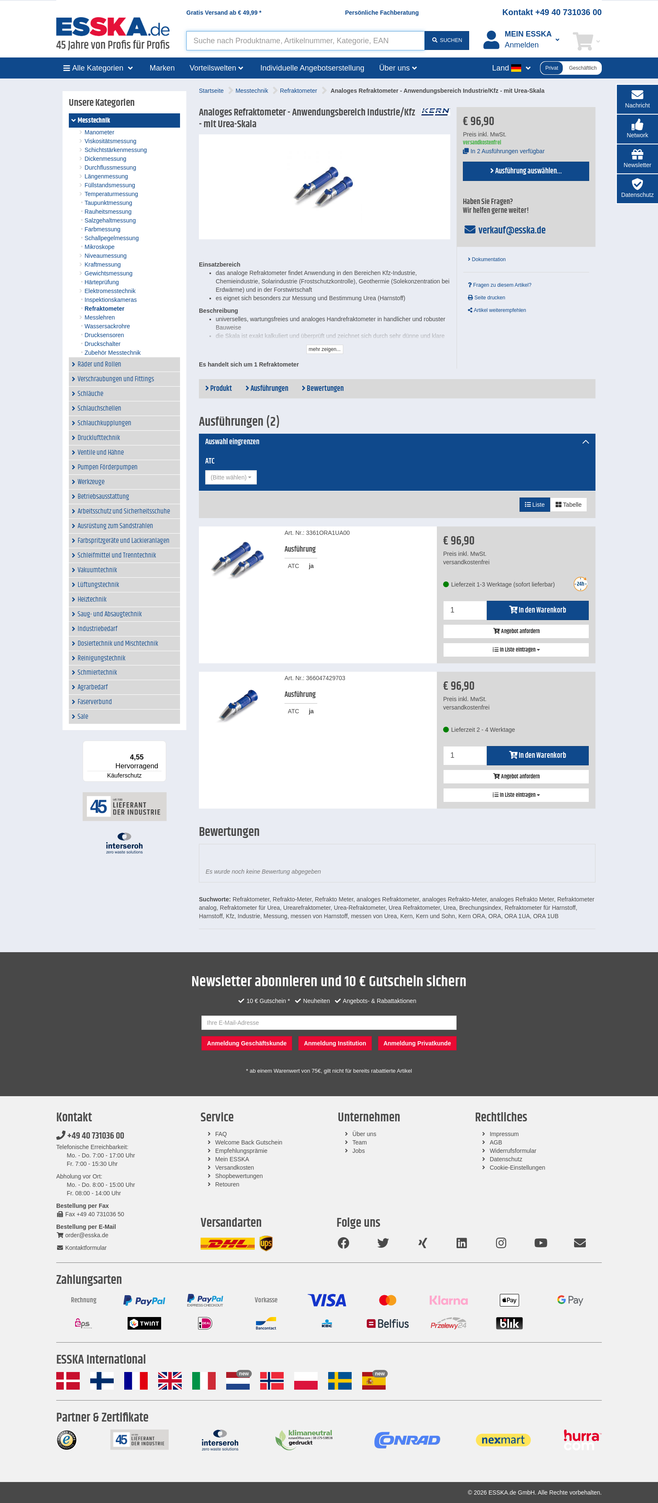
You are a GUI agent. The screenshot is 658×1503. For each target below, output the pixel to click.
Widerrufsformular (513, 1150)
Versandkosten (234, 1167)
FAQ (221, 1134)
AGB (496, 1142)
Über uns (364, 1134)
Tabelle (569, 504)
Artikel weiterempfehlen (497, 310)
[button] (637, 129)
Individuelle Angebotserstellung (312, 68)
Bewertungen (323, 389)
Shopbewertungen (239, 1176)
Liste (535, 504)
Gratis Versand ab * (223, 12)
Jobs (358, 1150)
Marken (162, 68)
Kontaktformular (81, 1247)
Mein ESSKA (232, 1159)
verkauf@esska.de (504, 230)
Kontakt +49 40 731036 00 (552, 12)
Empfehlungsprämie (241, 1150)
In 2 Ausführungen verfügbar (504, 151)
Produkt (218, 389)
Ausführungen (266, 389)
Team (359, 1142)
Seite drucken (486, 298)
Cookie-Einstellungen (517, 1167)
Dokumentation (487, 259)
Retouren (227, 1184)
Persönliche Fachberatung (382, 12)
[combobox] (231, 477)
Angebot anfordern (516, 631)
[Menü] (161, 746)
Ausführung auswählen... (526, 171)
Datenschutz (506, 1159)
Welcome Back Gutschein (248, 1142)
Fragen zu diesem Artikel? (499, 285)
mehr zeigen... (325, 349)
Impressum (504, 1134)
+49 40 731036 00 (90, 1136)
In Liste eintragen (516, 650)
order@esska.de (82, 1235)
